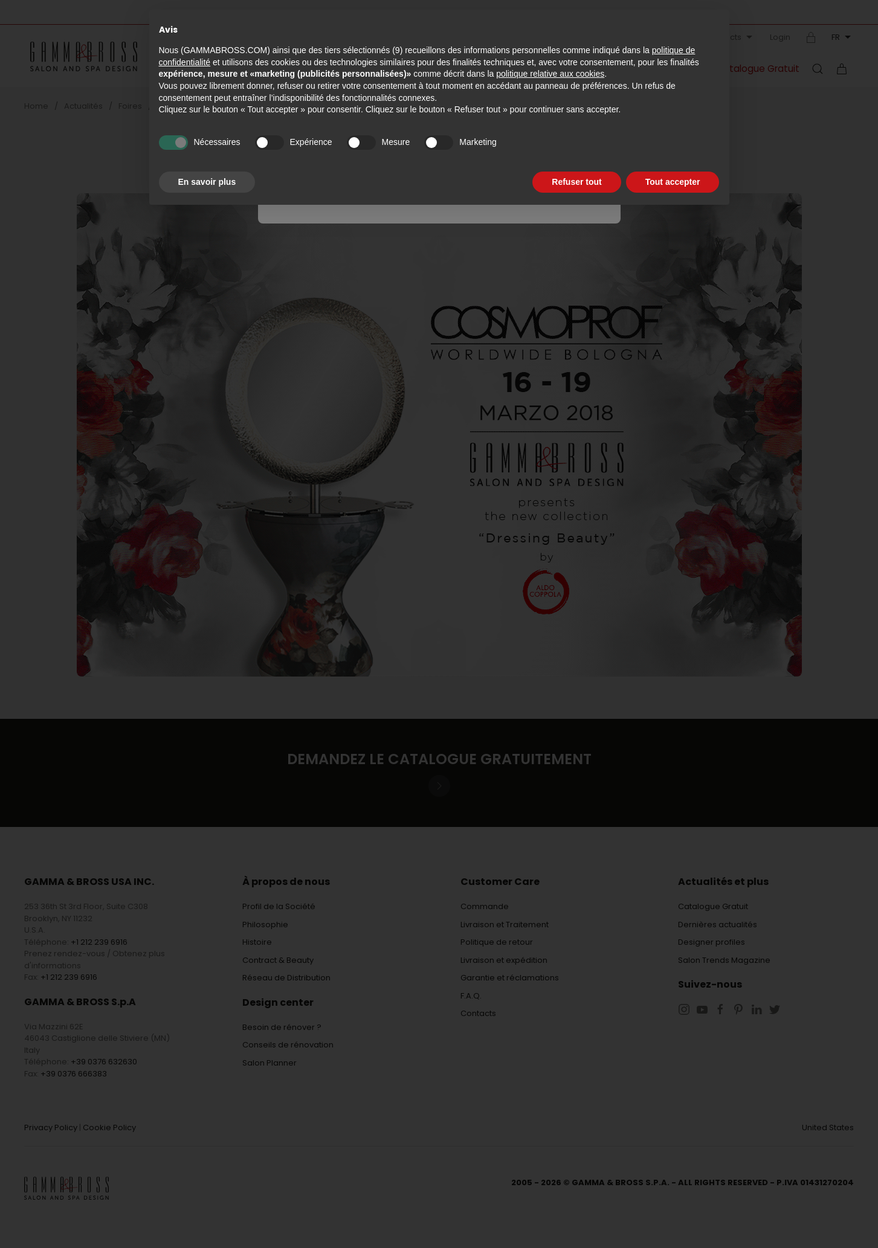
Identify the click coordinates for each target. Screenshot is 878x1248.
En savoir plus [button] (207, 182)
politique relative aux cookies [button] (550, 74)
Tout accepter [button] (672, 182)
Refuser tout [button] (576, 182)
